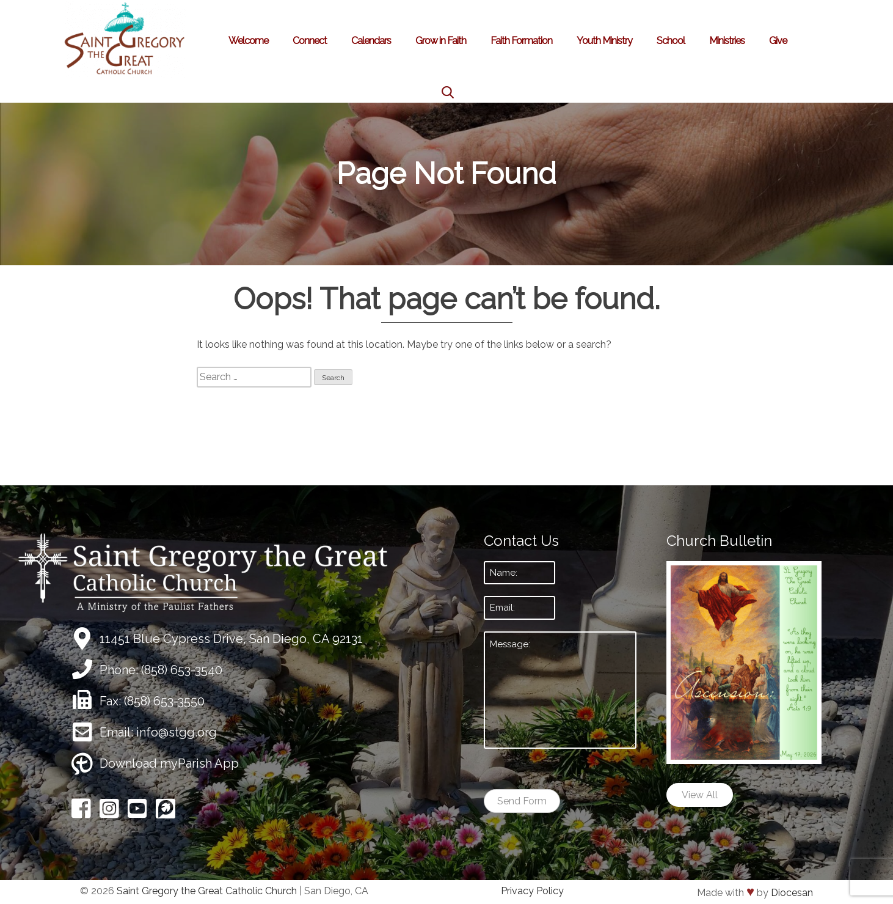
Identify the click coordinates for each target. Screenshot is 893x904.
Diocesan (792, 892)
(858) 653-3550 (164, 701)
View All (700, 795)
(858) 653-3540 (181, 670)
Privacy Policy (532, 891)
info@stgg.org (176, 732)
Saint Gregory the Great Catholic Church (207, 891)
